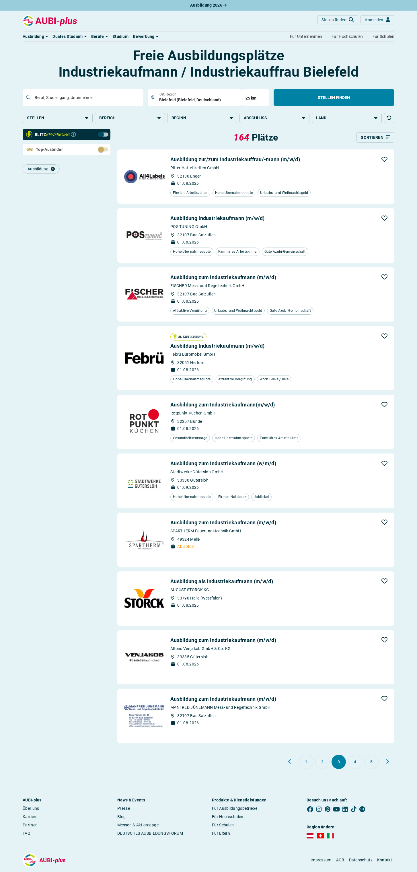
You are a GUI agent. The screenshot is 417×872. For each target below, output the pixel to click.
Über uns (31, 808)
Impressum (321, 860)
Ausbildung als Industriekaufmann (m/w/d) (221, 581)
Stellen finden (334, 97)
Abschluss (274, 118)
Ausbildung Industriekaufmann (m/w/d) (217, 218)
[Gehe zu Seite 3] (339, 762)
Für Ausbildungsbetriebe (234, 808)
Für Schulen (223, 825)
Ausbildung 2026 (208, 5)
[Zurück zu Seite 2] (290, 761)
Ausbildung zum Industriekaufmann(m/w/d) (222, 405)
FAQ (26, 833)
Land (346, 118)
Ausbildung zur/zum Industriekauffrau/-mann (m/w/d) (235, 159)
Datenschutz (361, 860)
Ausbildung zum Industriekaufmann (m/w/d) (223, 277)
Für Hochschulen (227, 816)
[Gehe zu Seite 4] (355, 762)
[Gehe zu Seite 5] (371, 762)
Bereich (130, 118)
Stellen (57, 118)
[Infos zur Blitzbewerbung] (73, 134)
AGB (340, 860)
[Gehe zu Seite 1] (306, 762)
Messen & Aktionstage (138, 825)
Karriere (30, 816)
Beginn (202, 118)
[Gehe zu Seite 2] (322, 762)
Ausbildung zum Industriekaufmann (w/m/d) (223, 463)
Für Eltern (221, 833)
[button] (35, 36)
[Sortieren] (375, 137)
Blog (121, 816)
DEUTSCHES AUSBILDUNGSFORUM (150, 833)
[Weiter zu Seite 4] (387, 761)
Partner (30, 825)
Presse (123, 808)
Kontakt (384, 860)
